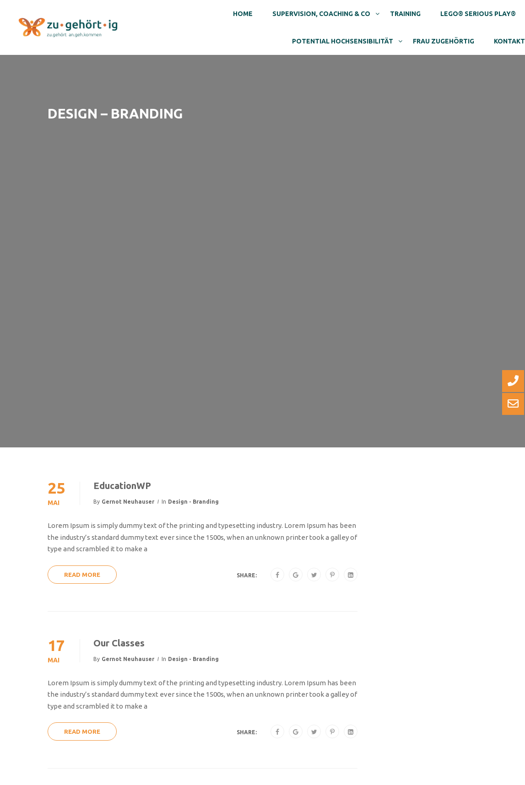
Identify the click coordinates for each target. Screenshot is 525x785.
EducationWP (122, 485)
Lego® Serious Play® (478, 13)
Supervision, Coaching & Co (321, 13)
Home (243, 13)
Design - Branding (193, 502)
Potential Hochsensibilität (342, 41)
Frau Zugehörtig (443, 41)
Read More (82, 574)
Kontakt (509, 41)
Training (405, 13)
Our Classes (119, 643)
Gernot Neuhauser (128, 502)
